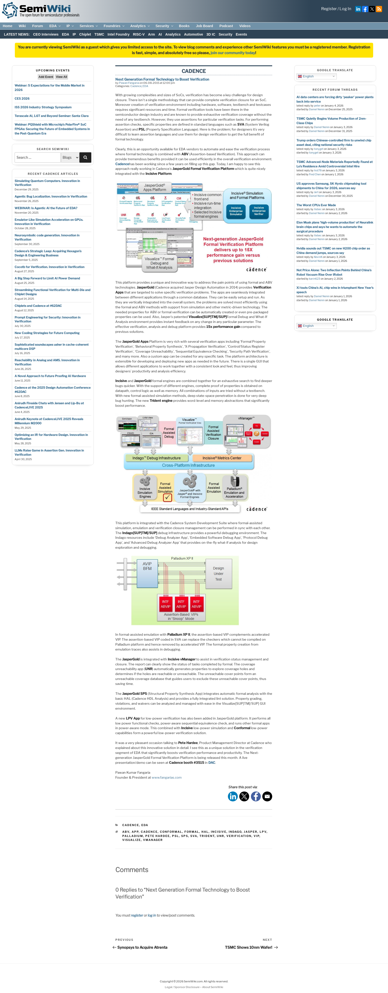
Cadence (136, 86)
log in (152, 915)
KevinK (318, 257)
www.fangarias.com (167, 777)
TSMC (99, 34)
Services (89, 26)
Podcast (226, 26)
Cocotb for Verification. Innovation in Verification (49, 267)
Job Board (204, 26)
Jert (316, 192)
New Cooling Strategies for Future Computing (47, 333)
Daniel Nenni (317, 109)
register (137, 915)
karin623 (314, 278)
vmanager (153, 840)
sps (184, 836)
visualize (131, 840)
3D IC (210, 34)
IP (70, 26)
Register (329, 8)
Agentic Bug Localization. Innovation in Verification (51, 196)
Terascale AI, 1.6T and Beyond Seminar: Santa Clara (52, 116)
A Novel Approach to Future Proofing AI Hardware (50, 376)
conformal (171, 832)
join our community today (233, 53)
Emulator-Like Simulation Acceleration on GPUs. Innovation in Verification (49, 222)
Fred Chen (315, 174)
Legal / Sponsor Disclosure (182, 987)
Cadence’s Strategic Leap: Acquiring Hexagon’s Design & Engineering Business (48, 253)
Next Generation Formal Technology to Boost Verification (162, 79)
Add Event (46, 77)
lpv (263, 832)
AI (160, 34)
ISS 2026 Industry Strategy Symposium (43, 107)
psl (175, 836)
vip (256, 836)
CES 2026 (22, 98)
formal (191, 832)
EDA (55, 26)
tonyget (318, 149)
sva (193, 836)
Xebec (318, 209)
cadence (149, 832)
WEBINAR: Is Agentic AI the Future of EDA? (46, 208)
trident (207, 836)
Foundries (114, 26)
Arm (151, 34)
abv (125, 832)
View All (61, 77)
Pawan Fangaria (129, 83)
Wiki (22, 26)
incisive (218, 832)
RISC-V (139, 34)
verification (238, 836)
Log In (345, 8)
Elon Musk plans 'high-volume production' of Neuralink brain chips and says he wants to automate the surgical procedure (334, 227)
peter (317, 105)
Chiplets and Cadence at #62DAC (38, 306)
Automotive (193, 34)
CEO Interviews (46, 34)
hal (205, 832)
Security (164, 26)
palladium (132, 836)
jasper (250, 832)
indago (235, 832)
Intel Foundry (119, 34)
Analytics (140, 26)
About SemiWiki (212, 987)
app (135, 832)
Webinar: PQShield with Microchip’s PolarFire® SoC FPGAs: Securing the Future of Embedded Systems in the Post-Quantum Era (52, 129)
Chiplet (85, 34)
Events (241, 34)
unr (220, 836)
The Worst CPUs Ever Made (316, 205)
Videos (245, 26)
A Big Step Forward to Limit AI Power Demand (47, 278)
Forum (37, 26)
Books (184, 26)
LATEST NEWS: (17, 34)
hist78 (318, 170)
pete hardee (157, 836)
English (306, 76)
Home (7, 26)
